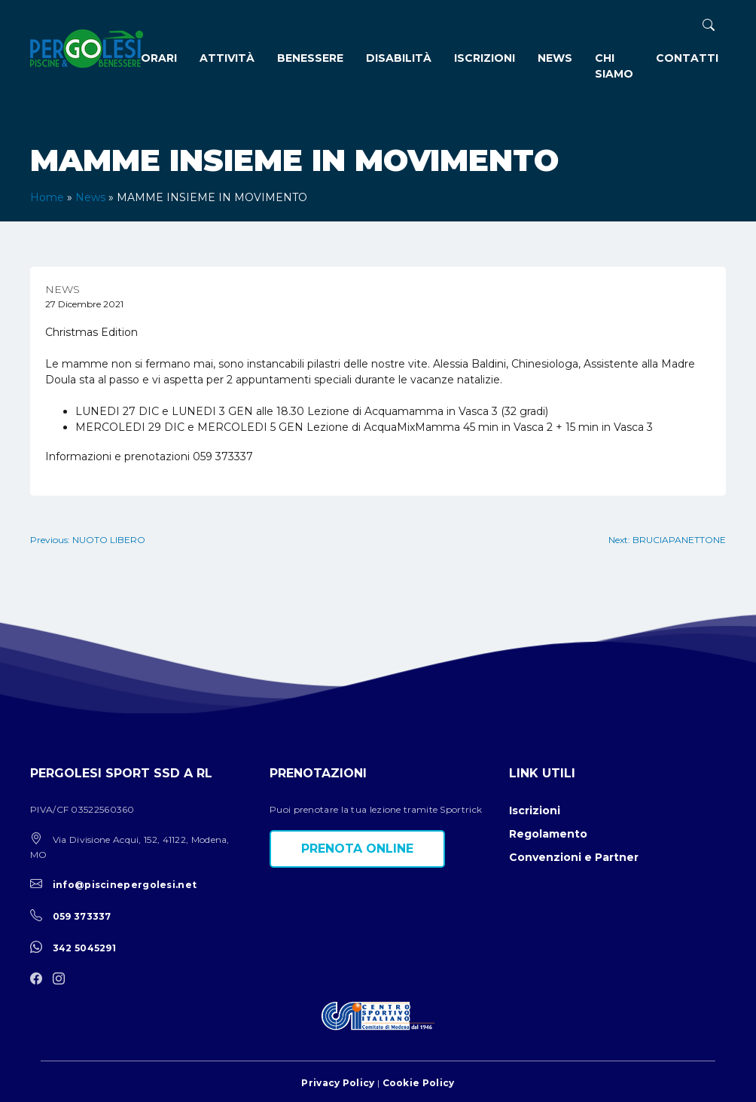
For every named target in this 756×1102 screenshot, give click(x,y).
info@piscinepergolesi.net (125, 884)
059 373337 (82, 916)
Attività (227, 58)
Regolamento (548, 834)
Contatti (687, 58)
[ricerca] (708, 25)
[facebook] (40, 979)
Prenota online (357, 848)
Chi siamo (614, 66)
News (555, 58)
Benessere (310, 58)
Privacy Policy (337, 1082)
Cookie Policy (419, 1082)
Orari (159, 58)
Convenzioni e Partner (574, 857)
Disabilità (398, 58)
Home (47, 197)
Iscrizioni (484, 58)
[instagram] (62, 979)
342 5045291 (84, 948)
